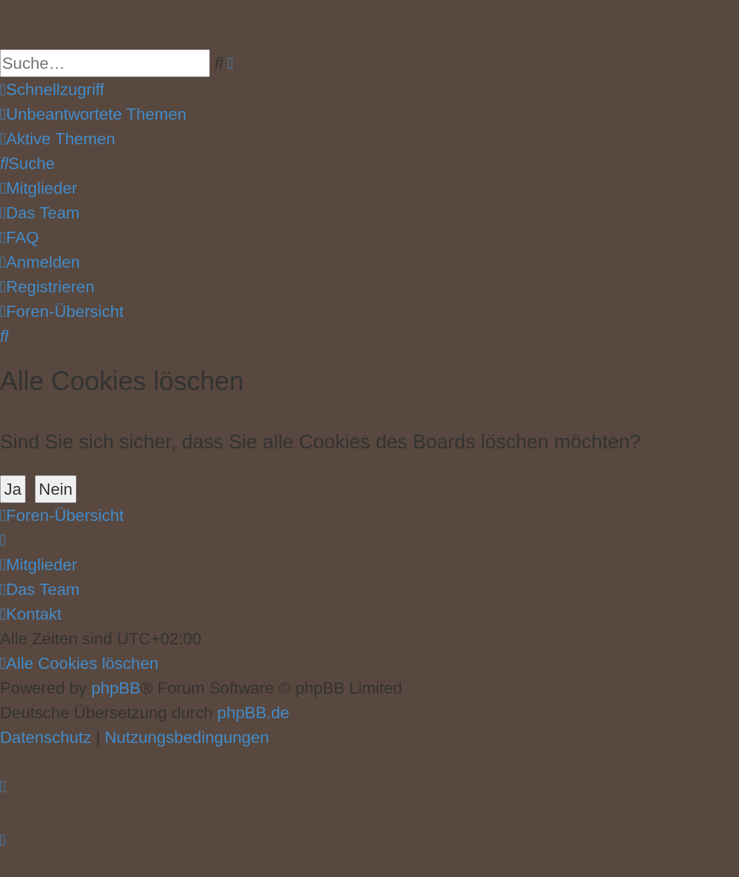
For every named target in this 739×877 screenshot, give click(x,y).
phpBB (116, 688)
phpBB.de (253, 712)
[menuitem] (93, 114)
